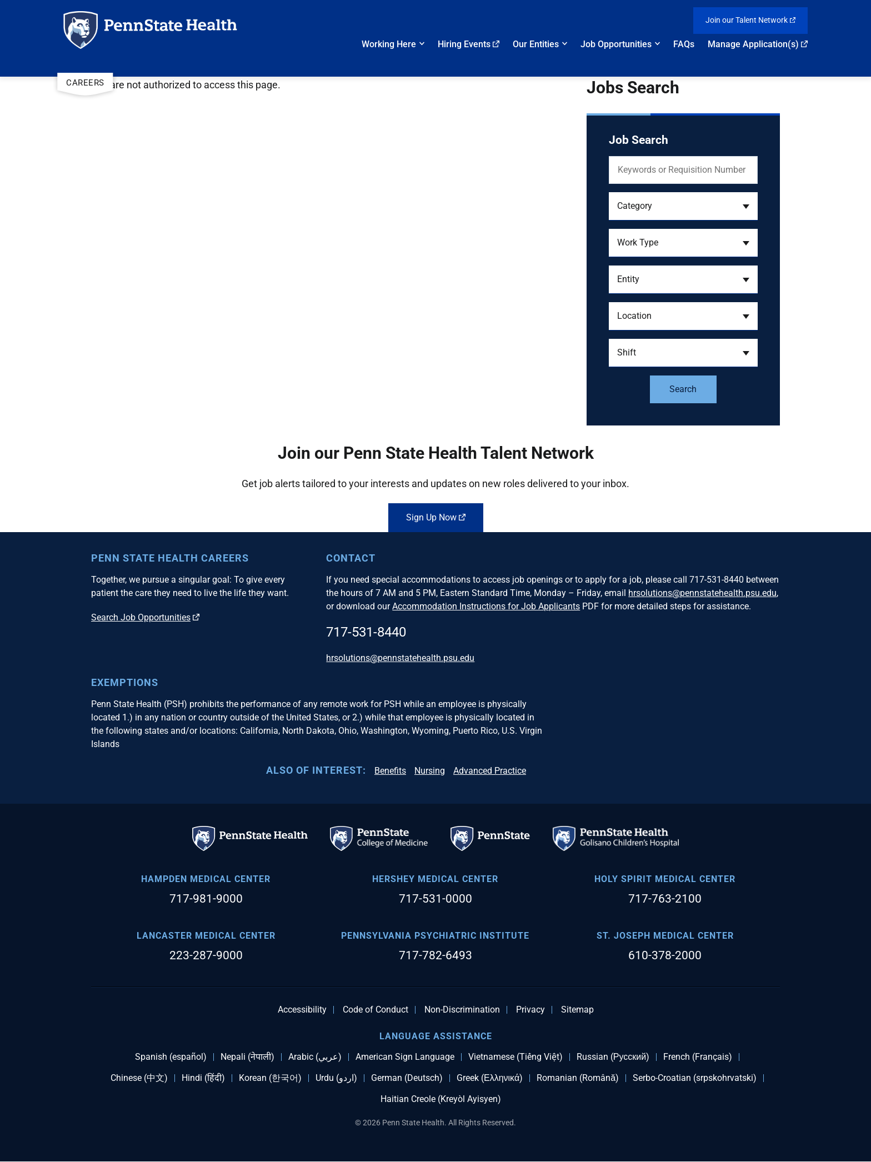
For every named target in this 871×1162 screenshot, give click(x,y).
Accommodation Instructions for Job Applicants (486, 606)
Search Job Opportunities (145, 617)
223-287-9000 (206, 955)
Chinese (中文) (139, 1078)
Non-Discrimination (462, 1010)
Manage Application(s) (758, 44)
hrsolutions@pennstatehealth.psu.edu (702, 593)
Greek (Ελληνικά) (490, 1078)
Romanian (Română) (578, 1078)
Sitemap (577, 1010)
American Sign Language (405, 1057)
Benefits (390, 770)
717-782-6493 (435, 955)
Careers (85, 83)
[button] (683, 206)
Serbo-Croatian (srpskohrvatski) (695, 1078)
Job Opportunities (616, 44)
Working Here (389, 44)
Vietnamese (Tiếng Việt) (515, 1057)
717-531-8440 (366, 632)
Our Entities (536, 44)
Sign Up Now (435, 517)
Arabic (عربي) (315, 1057)
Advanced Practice (489, 770)
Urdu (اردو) (336, 1078)
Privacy (530, 1010)
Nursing (429, 770)
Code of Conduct (375, 1010)
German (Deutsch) (407, 1078)
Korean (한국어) (270, 1078)
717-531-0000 (435, 898)
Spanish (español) (171, 1057)
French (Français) (697, 1057)
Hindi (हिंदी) (203, 1078)
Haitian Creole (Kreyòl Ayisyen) (441, 1099)
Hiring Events (468, 44)
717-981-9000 (206, 898)
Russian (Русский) (613, 1057)
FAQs (683, 44)
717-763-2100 (665, 898)
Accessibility (302, 1010)
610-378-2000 (665, 955)
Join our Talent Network (750, 20)
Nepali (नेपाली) (247, 1057)
